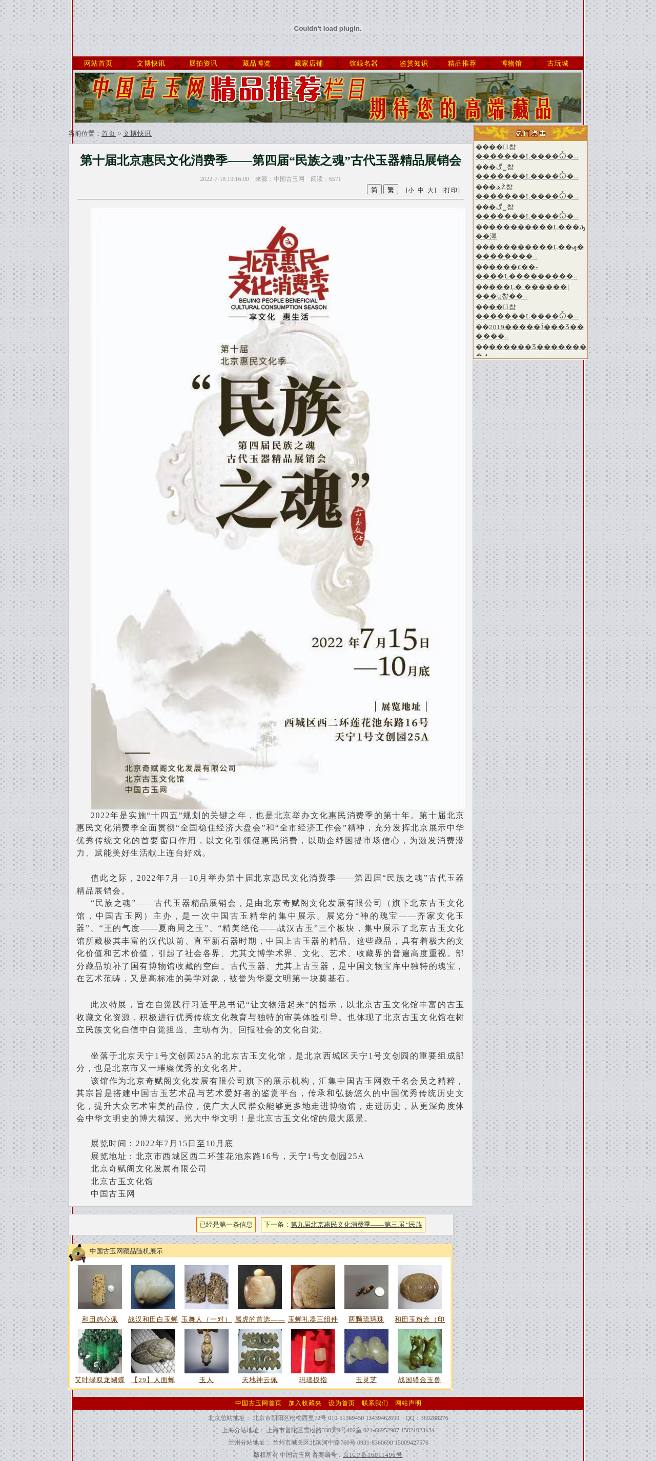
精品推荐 (462, 63)
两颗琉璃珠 (366, 1319)
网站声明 (408, 1403)
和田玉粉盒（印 (420, 1319)
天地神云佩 (260, 1380)
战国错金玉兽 (419, 1380)
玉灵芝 (366, 1380)
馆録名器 (364, 63)
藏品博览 (256, 63)
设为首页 (342, 1403)
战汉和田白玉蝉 (153, 1319)
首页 (108, 133)
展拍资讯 (203, 63)
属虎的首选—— (260, 1319)
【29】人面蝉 (153, 1380)
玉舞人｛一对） (206, 1319)
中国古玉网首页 (258, 1403)
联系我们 (375, 1403)
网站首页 (98, 63)
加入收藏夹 (305, 1403)
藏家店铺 (309, 63)
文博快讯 (151, 63)
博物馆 (511, 63)
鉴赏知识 (414, 63)
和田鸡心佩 (100, 1319)
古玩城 (558, 63)
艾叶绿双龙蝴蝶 (100, 1380)
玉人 (206, 1380)
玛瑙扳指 (313, 1380)
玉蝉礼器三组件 (313, 1319)
